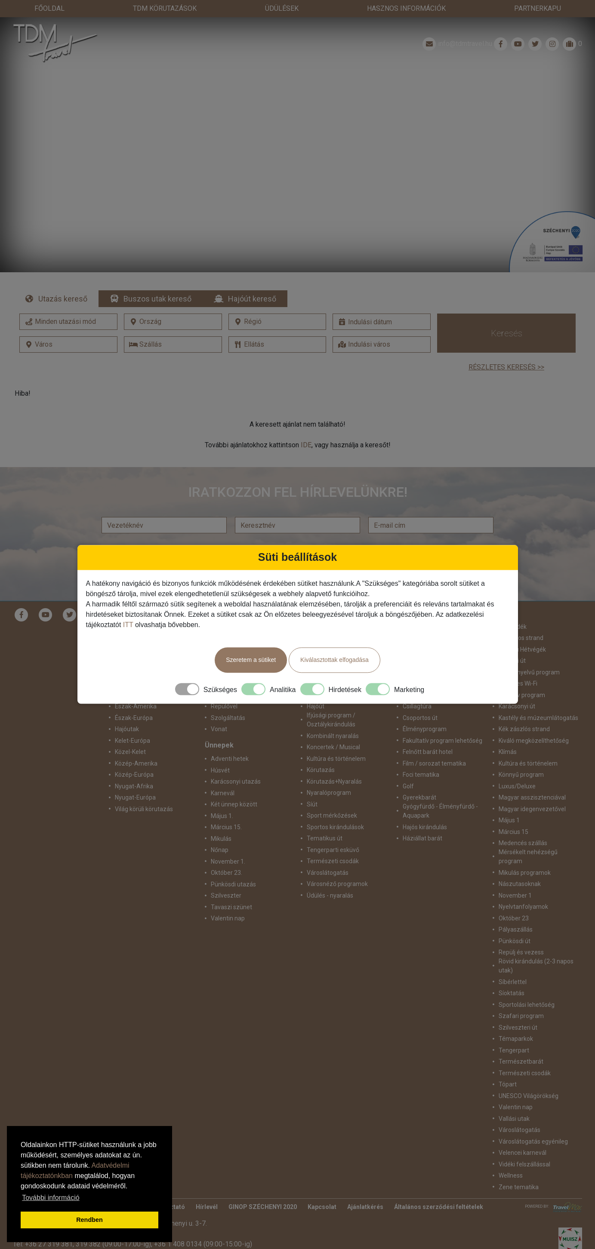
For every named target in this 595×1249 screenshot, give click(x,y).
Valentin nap (228, 901)
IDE (306, 428)
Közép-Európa (134, 757)
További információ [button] (50, 1197)
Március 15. (226, 809)
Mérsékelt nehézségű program (528, 839)
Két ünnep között (234, 787)
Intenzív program (522, 677)
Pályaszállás (516, 912)
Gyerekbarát (419, 780)
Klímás (508, 734)
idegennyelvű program (529, 655)
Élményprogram (425, 711)
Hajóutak (127, 711)
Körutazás (321, 752)
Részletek (297, 142)
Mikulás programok (525, 855)
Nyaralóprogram (329, 775)
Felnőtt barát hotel (428, 734)
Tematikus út (324, 821)
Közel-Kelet (130, 734)
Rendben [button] (89, 1219)
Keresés (506, 316)
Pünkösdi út (514, 923)
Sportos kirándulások (335, 809)
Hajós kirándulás (425, 809)
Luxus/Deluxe (517, 769)
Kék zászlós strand (524, 711)
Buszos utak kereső (157, 281)
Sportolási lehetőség (527, 987)
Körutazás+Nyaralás (334, 764)
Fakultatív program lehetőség (442, 723)
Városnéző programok (337, 866)
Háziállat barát (422, 821)
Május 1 (509, 803)
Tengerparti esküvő (333, 832)
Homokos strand (521, 620)
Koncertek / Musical (333, 729)
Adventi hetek (230, 741)
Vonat (219, 711)
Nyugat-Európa (135, 780)
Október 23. (226, 855)
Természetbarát (521, 1044)
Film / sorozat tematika (434, 746)
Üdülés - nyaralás (330, 878)
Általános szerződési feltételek (438, 1189)
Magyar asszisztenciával (532, 780)
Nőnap (219, 832)
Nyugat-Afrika (134, 769)
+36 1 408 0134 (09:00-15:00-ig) (203, 1227)
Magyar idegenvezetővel (532, 791)
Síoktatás (511, 975)
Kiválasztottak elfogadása (334, 659)
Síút (312, 787)
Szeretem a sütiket (251, 659)
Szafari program (521, 998)
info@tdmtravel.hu (456, 27)
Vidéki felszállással (524, 1147)
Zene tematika (519, 1169)
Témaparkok (516, 1021)
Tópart (508, 1067)
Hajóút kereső (252, 281)
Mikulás (221, 821)
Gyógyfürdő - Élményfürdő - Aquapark (440, 794)
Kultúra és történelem (336, 741)
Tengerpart (514, 1033)
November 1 (515, 878)
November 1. (228, 844)
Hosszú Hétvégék (522, 632)
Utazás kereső (62, 281)
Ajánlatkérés (365, 1189)
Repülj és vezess (521, 935)
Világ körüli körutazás (144, 791)
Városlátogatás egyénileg (533, 1124)
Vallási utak (514, 1101)
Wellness (511, 1158)
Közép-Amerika (136, 746)
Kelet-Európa (132, 723)
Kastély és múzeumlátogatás (538, 700)
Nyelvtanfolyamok (523, 889)
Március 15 (513, 814)
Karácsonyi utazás (236, 764)
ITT (128, 624)
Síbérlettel (513, 964)
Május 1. (222, 798)
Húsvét (220, 753)
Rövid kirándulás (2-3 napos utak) (536, 949)
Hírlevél (207, 1189)
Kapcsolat (322, 1189)
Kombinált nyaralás (333, 718)
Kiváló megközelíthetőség (534, 723)
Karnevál (222, 775)
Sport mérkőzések (332, 798)
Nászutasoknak (520, 866)
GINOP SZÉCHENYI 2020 (262, 1189)
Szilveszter (226, 878)
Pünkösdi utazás (233, 867)
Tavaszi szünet (231, 889)
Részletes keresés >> (506, 350)
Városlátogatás (327, 855)
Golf (408, 769)
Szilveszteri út (518, 1010)
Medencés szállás (523, 825)
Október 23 (514, 901)
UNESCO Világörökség (528, 1078)
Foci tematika (421, 757)
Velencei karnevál (522, 1135)
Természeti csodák (333, 843)
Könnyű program (521, 757)
